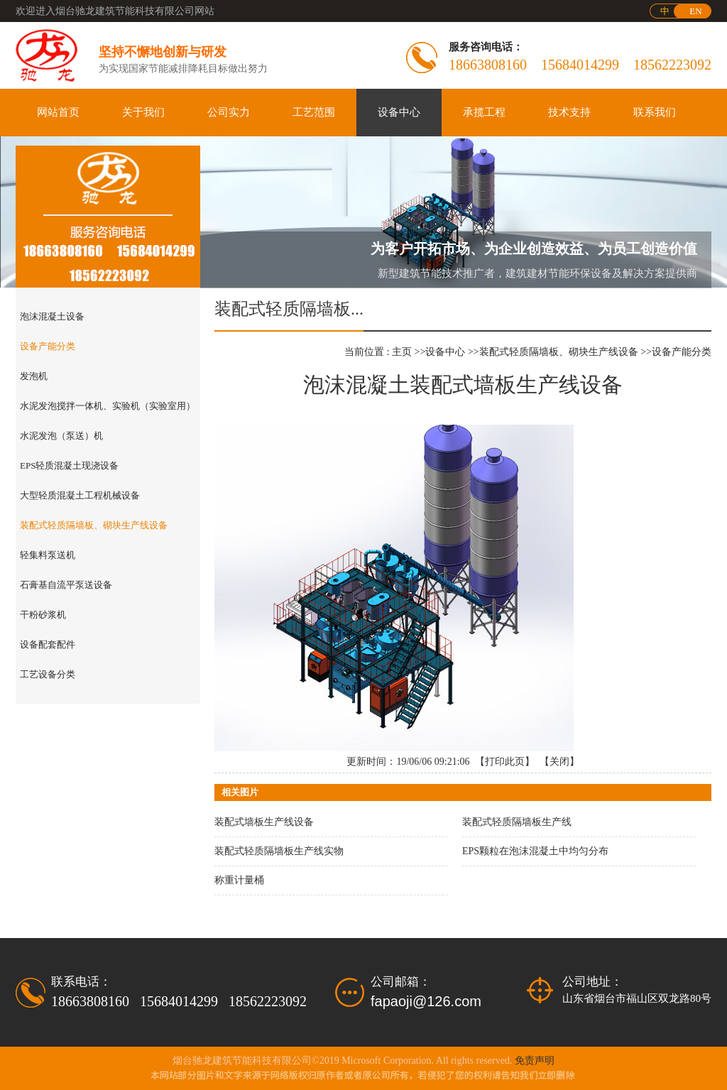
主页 (402, 352)
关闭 (559, 761)
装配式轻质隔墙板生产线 (517, 822)
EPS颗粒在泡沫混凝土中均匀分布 (535, 851)
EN (695, 11)
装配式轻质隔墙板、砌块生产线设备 (558, 352)
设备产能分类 (681, 352)
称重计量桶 (239, 880)
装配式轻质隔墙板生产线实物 (279, 851)
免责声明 (534, 1060)
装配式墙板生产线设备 (264, 822)
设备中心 (445, 352)
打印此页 (505, 761)
